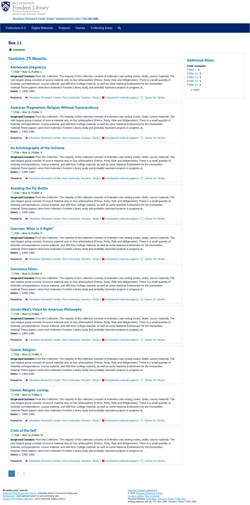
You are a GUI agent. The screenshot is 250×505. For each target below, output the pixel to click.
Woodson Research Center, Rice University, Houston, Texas (64, 97)
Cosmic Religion (23, 349)
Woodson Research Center (29, 18)
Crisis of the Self (23, 430)
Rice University (152, 496)
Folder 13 (193, 84)
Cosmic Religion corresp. (29, 390)
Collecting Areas (101, 28)
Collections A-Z (16, 28)
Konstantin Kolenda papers (122, 97)
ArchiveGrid (9, 496)
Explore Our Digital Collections (18, 499)
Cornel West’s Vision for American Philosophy (46, 309)
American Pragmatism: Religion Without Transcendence (54, 107)
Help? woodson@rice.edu (64, 18)
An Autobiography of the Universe (37, 147)
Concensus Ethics (23, 269)
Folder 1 (192, 69)
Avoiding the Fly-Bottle (29, 188)
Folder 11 (193, 77)
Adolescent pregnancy (28, 67)
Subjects (64, 28)
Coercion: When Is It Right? (32, 228)
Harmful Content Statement (142, 490)
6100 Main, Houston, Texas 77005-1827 (166, 499)
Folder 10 (193, 73)
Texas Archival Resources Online (19, 493)
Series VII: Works (155, 97)
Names (80, 28)
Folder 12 (193, 80)
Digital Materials (42, 28)
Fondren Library (136, 496)
